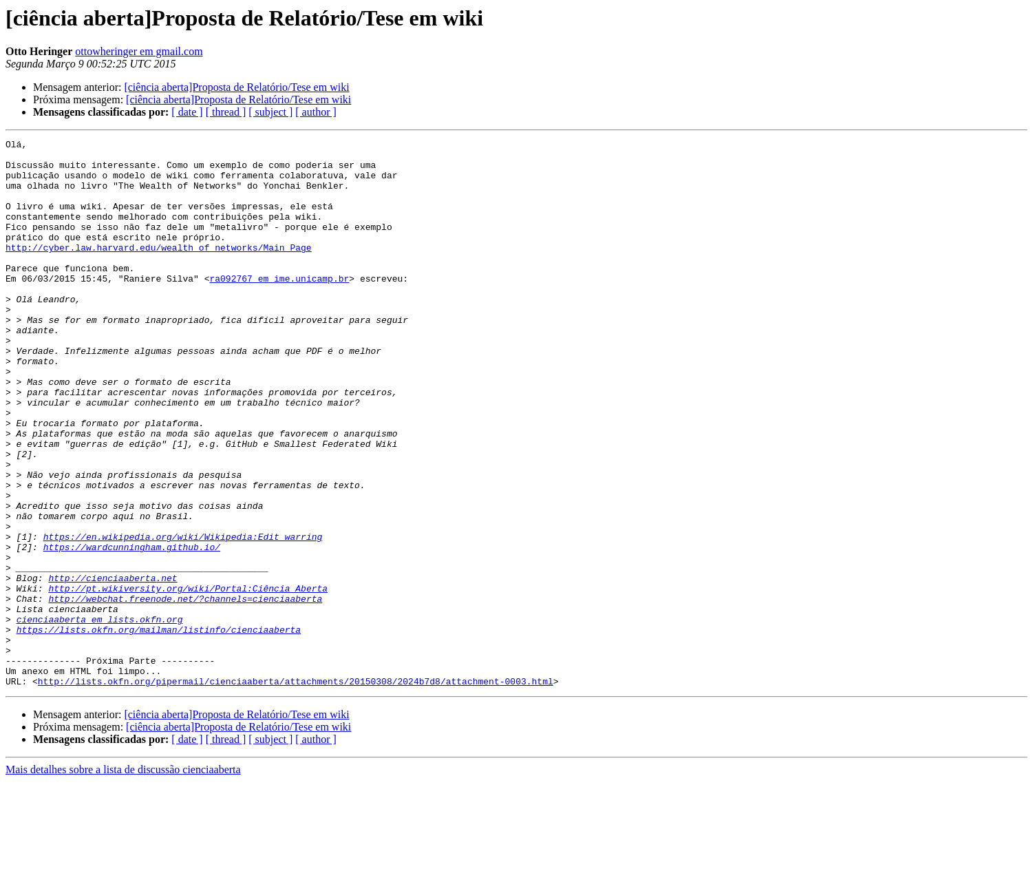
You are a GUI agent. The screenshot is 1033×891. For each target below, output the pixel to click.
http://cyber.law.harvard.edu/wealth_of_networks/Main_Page (159, 270)
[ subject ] (270, 112)
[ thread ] (226, 112)
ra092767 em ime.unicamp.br (279, 307)
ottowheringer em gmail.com (138, 51)
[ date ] (186, 112)
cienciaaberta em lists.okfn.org (100, 716)
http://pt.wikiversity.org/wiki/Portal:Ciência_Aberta (188, 679)
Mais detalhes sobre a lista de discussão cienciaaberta (123, 879)
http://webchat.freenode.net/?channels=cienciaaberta (185, 691)
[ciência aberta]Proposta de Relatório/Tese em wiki (236, 87)
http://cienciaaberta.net (112, 666)
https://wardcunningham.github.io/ (131, 629)
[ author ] (316, 112)
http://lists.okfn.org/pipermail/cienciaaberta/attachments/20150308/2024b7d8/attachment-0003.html (295, 790)
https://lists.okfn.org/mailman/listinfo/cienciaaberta (159, 728)
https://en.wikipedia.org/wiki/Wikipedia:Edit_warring (183, 617)
